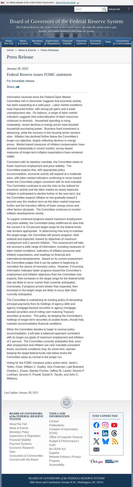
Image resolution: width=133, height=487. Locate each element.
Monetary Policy (19, 432)
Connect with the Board (23, 459)
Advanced (114, 9)
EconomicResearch (95, 42)
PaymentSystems (81, 42)
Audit (52, 445)
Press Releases (50, 50)
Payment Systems (20, 443)
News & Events (27, 50)
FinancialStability (67, 42)
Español (54, 453)
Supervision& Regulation (52, 42)
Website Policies (59, 456)
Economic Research (21, 447)
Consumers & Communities (122, 42)
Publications (56, 425)
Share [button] (13, 86)
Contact (54, 421)
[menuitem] (9, 42)
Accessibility (56, 464)
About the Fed (18, 424)
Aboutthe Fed (8, 42)
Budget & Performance (63, 441)
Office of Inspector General (65, 437)
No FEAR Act (57, 449)
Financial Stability (20, 439)
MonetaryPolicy (37, 42)
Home (10, 50)
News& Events (23, 42)
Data (108, 41)
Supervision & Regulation (25, 435)
